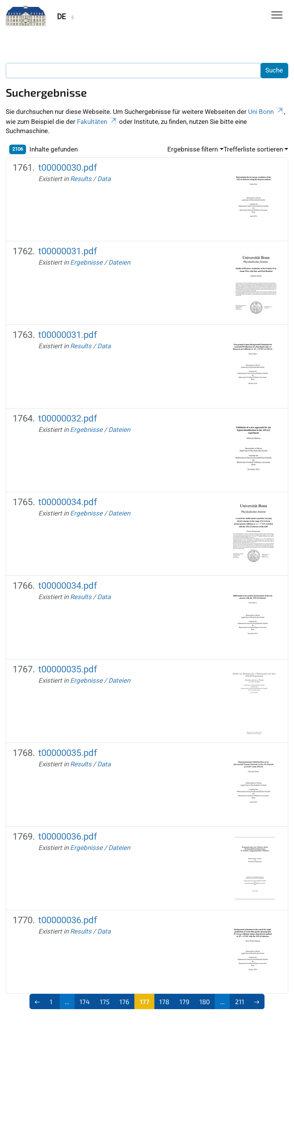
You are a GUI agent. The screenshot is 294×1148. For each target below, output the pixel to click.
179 (184, 1001)
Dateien (119, 262)
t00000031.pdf (67, 251)
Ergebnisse (86, 262)
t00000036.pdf (67, 836)
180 (204, 1001)
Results (80, 179)
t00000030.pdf (67, 167)
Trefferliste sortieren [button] (253, 149)
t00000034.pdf (67, 502)
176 (124, 1001)
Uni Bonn (266, 111)
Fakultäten (97, 121)
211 (239, 1001)
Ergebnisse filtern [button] (192, 149)
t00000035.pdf (67, 669)
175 (104, 1001)
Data (104, 179)
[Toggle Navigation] (277, 15)
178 (164, 1001)
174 (85, 1001)
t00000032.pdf (67, 418)
